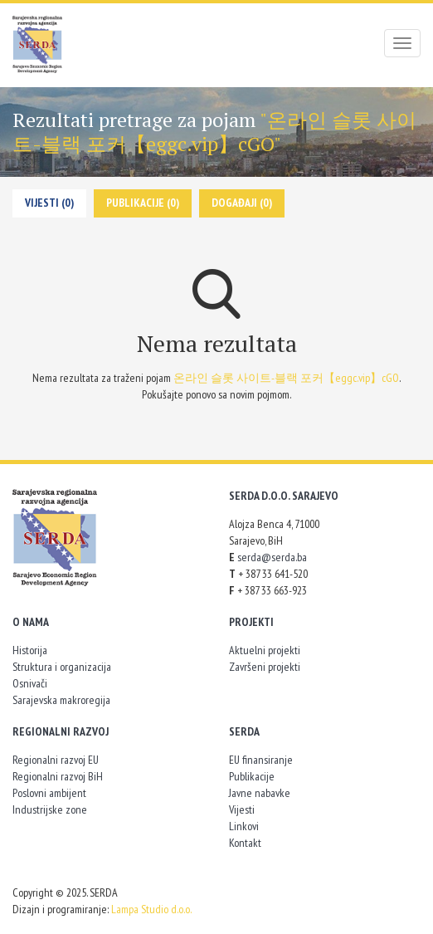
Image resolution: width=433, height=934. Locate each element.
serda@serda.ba (272, 557)
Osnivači (29, 683)
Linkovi (244, 826)
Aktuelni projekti (264, 650)
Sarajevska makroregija (61, 699)
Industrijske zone (49, 809)
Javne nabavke (259, 792)
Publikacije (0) (142, 202)
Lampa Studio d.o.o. (151, 909)
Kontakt (245, 842)
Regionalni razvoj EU (55, 759)
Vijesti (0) (49, 202)
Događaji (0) (242, 202)
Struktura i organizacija (61, 666)
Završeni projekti (264, 666)
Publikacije (252, 776)
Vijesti (242, 809)
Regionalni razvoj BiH (57, 776)
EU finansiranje (261, 759)
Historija (29, 650)
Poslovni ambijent (49, 792)
